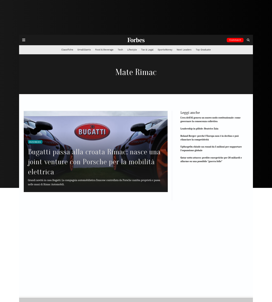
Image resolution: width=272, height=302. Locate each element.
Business (35, 142)
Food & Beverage (104, 49)
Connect (235, 39)
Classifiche (67, 49)
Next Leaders (184, 49)
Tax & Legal (147, 49)
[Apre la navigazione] (23, 40)
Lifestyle (132, 49)
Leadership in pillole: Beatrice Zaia (199, 128)
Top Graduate (203, 49)
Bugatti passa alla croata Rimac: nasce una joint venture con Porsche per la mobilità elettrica (91, 161)
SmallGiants (84, 49)
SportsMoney (165, 49)
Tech (120, 49)
